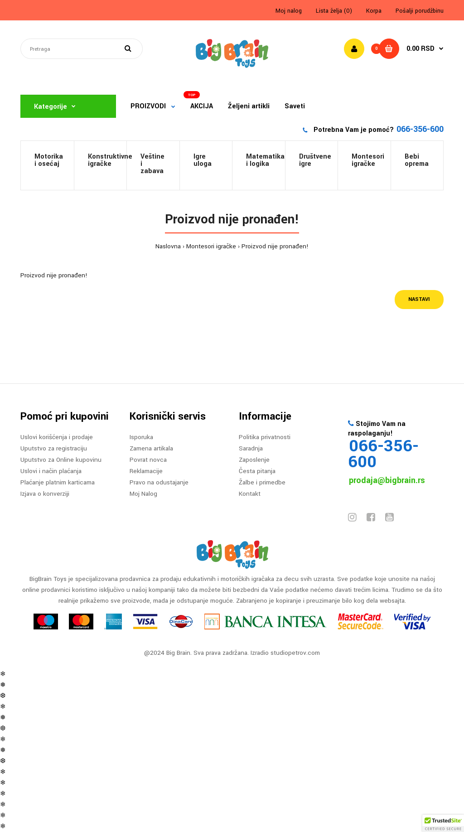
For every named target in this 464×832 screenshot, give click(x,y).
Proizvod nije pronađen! (275, 246)
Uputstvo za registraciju (53, 448)
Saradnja (251, 448)
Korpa (374, 11)
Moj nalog (289, 11)
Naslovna (168, 246)
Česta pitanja (257, 471)
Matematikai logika (265, 160)
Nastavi (419, 299)
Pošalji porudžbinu (420, 11)
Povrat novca (148, 459)
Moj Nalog (143, 493)
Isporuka (141, 437)
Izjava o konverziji (44, 493)
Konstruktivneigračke (107, 160)
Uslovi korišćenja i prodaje (56, 437)
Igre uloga (202, 160)
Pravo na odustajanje (159, 482)
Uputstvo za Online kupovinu (61, 459)
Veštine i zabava (152, 164)
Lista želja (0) (334, 11)
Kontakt (250, 493)
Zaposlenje (254, 459)
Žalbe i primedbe (262, 482)
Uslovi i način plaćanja (51, 471)
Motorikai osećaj (48, 160)
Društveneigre (315, 160)
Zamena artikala (151, 448)
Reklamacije (146, 471)
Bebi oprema (417, 160)
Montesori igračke (368, 160)
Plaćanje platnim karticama (57, 482)
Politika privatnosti (264, 437)
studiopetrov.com (295, 652)
